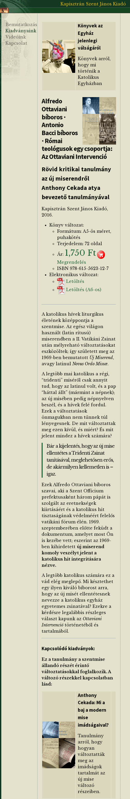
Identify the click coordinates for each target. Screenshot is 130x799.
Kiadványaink (20, 30)
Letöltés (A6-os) (79, 289)
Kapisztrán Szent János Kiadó (93, 3)
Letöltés (70, 281)
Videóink (15, 37)
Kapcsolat (16, 43)
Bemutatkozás (21, 24)
